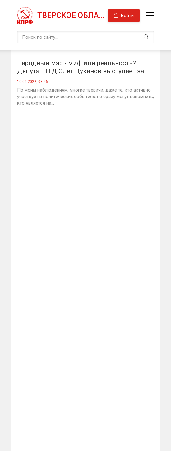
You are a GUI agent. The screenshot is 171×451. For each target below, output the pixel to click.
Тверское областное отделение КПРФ (72, 15)
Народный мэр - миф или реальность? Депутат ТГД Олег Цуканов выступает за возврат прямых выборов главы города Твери (80, 67)
